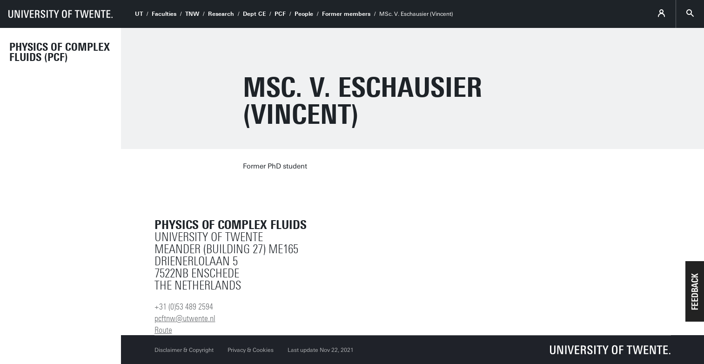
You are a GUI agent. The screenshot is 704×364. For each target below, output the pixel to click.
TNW (192, 14)
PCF (280, 14)
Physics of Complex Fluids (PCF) (59, 52)
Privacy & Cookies (251, 350)
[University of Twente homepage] (60, 14)
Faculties (164, 14)
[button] (694, 291)
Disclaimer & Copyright (184, 350)
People (304, 14)
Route (163, 330)
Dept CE (254, 14)
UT (139, 14)
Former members (346, 14)
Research (221, 14)
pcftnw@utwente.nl (184, 318)
